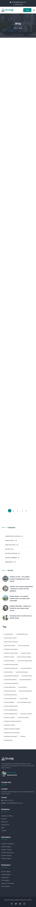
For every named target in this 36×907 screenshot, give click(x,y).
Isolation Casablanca (7, 844)
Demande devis (12, 775)
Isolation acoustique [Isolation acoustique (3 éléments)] (9, 660)
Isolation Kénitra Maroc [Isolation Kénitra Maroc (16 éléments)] (22, 672)
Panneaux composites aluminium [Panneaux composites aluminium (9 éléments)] (12, 728)
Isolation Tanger (6, 849)
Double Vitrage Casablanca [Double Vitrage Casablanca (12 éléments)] (11, 641)
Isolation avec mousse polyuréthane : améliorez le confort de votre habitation (21, 589)
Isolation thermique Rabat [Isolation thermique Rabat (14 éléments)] (10, 713)
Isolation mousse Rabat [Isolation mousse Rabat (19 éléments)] (10, 691)
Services (4, 819)
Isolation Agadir (6, 858)
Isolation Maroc (6, 874)
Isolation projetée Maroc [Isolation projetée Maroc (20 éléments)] (10, 694)
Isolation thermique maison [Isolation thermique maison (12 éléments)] (11, 706)
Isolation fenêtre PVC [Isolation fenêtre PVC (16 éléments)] (26, 668)
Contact (27, 10)
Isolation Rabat (6, 846)
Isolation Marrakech (7, 852)
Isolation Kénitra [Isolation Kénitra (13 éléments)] (8, 672)
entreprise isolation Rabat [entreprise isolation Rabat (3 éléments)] (10, 649)
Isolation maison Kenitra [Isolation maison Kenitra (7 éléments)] (10, 679)
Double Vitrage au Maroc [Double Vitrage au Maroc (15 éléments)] (10, 638)
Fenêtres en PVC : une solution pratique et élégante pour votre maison (20, 579)
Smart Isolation (6, 871)
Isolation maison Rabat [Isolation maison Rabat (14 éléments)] (10, 687)
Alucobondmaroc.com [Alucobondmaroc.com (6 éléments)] (22, 634)
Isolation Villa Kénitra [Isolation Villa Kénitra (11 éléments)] (26, 713)
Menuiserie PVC (9, 562)
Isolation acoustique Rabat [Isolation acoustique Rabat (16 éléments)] (11, 668)
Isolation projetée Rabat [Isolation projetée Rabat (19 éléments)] (10, 698)
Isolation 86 (5, 877)
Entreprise (4, 822)
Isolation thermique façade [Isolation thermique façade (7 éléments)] (24, 702)
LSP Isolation (5, 880)
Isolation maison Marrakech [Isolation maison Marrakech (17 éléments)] (11, 683)
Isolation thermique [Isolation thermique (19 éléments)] (9, 702)
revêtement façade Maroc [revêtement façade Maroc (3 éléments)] (10, 736)
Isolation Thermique (11, 557)
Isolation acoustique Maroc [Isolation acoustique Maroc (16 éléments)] (11, 664)
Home (15, 28)
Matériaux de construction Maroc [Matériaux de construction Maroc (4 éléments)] (12, 721)
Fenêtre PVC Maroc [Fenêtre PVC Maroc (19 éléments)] (26, 653)
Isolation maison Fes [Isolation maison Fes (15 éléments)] (27, 675)
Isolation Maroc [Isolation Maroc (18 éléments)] (23, 687)
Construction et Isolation (13, 536)
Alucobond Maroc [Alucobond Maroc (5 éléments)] (8, 634)
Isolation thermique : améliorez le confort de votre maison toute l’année (20, 608)
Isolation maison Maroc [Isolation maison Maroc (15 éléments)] (25, 679)
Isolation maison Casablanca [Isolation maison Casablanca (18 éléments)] (11, 675)
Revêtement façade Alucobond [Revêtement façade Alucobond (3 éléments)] (11, 732)
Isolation (8, 549)
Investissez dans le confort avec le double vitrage (21, 617)
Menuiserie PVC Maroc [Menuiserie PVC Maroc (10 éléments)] (9, 725)
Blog (2, 827)
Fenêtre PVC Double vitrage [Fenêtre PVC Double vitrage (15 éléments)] (11, 653)
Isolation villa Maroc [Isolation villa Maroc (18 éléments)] (9, 717)
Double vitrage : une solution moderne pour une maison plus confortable (20, 598)
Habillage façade (10, 544)
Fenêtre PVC (5, 825)
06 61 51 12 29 (18, 4)
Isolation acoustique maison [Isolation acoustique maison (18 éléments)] (25, 660)
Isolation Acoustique (11, 553)
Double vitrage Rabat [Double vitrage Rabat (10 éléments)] (24, 645)
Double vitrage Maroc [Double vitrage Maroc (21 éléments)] (9, 645)
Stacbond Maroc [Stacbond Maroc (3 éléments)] (8, 740)
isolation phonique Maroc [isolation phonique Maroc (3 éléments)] (25, 691)
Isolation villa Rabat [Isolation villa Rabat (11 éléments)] (23, 717)
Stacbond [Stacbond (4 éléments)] (23, 736)
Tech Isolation (5, 886)
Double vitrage (9, 540)
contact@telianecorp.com (18, 2)
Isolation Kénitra (6, 855)
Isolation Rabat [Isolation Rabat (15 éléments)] (24, 698)
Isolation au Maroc (7, 816)
